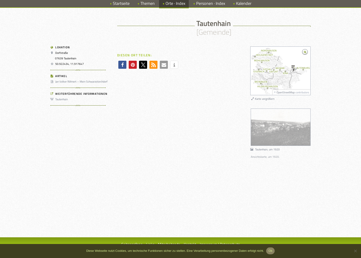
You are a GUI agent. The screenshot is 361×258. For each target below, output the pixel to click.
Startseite (121, 3)
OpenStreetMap (286, 92)
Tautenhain (60, 99)
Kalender (243, 3)
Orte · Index (175, 3)
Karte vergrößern (262, 99)
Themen (147, 3)
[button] (122, 65)
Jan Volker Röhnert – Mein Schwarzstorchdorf (80, 81)
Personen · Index (210, 3)
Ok (270, 250)
